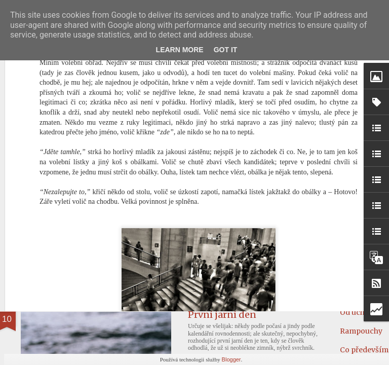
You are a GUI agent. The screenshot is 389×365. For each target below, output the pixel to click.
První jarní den (222, 314)
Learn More (180, 50)
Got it (226, 50)
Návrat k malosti (72, 236)
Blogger (231, 359)
